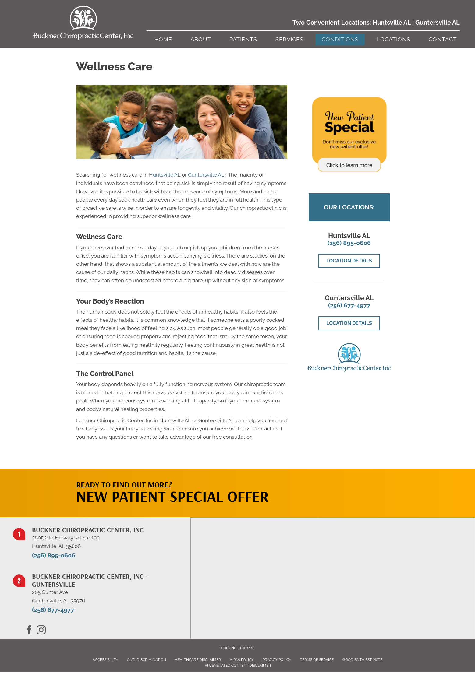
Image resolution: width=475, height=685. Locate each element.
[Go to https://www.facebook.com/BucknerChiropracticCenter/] (29, 630)
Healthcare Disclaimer (198, 660)
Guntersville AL (437, 22)
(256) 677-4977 (349, 305)
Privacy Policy (277, 660)
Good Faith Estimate (362, 660)
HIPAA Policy (242, 660)
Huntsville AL (392, 22)
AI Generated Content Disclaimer (238, 665)
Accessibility (105, 660)
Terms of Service (317, 660)
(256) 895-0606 (349, 243)
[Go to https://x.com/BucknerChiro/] (41, 630)
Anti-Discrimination (146, 660)
